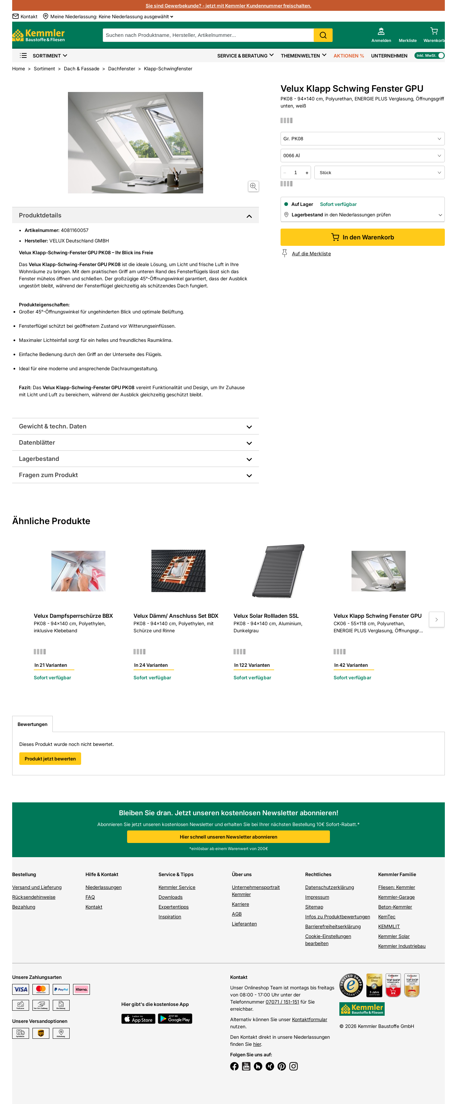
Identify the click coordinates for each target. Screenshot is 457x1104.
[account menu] (381, 35)
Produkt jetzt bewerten (50, 758)
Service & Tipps (176, 874)
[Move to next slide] (436, 619)
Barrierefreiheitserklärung (333, 926)
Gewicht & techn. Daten (53, 426)
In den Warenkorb (362, 237)
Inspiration (170, 916)
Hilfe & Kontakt (102, 874)
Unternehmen (389, 55)
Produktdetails (40, 215)
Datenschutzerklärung (329, 887)
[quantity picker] (295, 172)
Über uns (242, 874)
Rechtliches (318, 874)
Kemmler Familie (397, 874)
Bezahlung (23, 907)
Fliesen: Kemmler (396, 887)
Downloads (171, 897)
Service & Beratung (242, 55)
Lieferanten (244, 923)
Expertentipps (174, 907)
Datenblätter (37, 442)
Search (323, 35)
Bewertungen (32, 724)
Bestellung (24, 874)
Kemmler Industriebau (402, 946)
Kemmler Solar (394, 936)
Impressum (317, 897)
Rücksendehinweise (33, 897)
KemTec (386, 916)
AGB (237, 914)
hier (257, 1044)
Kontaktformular (309, 1019)
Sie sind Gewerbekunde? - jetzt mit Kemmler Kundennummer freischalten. (228, 5)
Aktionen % (349, 55)
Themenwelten (300, 55)
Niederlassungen (104, 887)
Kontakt (94, 907)
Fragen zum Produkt (48, 474)
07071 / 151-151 (282, 1002)
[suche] (218, 35)
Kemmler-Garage (396, 897)
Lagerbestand (39, 458)
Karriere (240, 904)
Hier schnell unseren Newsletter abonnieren (228, 837)
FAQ (90, 897)
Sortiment (40, 55)
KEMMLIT (389, 926)
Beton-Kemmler (395, 907)
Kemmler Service (177, 887)
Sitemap (314, 907)
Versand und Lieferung (37, 887)
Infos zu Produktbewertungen (337, 916)
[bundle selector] (379, 172)
